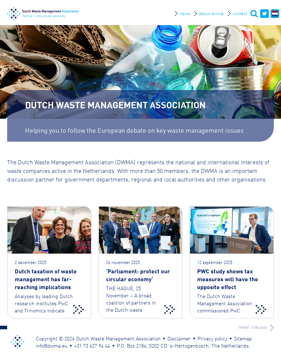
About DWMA (211, 13)
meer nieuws (252, 326)
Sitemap (243, 338)
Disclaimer (179, 338)
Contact (240, 13)
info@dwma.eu (51, 345)
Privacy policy (212, 338)
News (185, 13)
